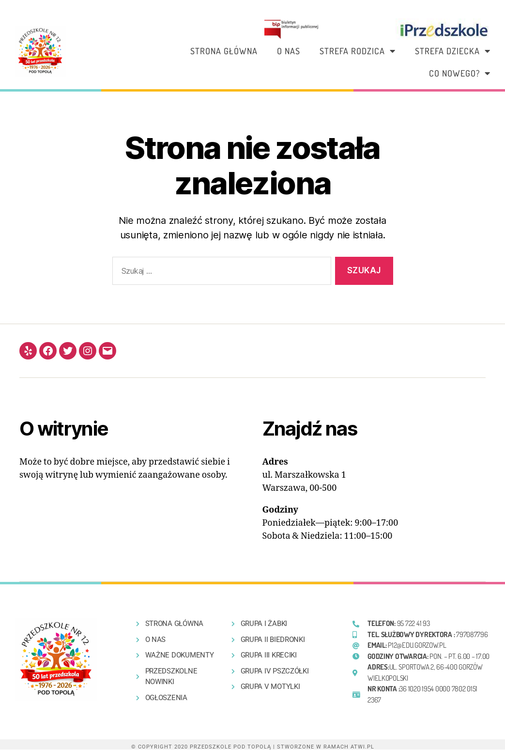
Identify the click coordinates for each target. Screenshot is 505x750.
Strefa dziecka (452, 51)
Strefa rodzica (358, 51)
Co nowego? (459, 73)
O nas (288, 51)
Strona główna (224, 51)
